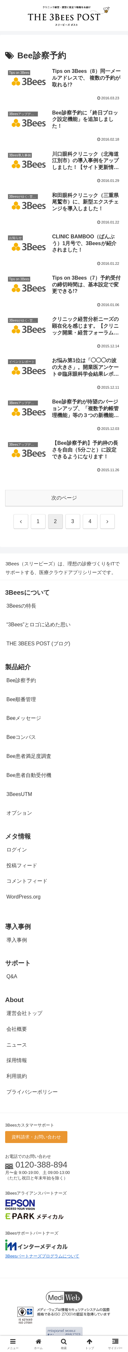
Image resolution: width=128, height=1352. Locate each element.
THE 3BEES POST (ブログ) (38, 643)
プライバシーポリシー (32, 1092)
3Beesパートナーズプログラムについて (42, 1256)
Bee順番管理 (21, 699)
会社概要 (16, 1029)
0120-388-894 (41, 1164)
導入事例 (16, 940)
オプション (19, 813)
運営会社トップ (24, 1013)
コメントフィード (26, 881)
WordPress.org (23, 897)
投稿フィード (21, 865)
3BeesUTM (19, 794)
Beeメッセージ (23, 718)
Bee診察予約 (21, 680)
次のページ (64, 498)
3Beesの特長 (21, 606)
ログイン (16, 849)
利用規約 (16, 1076)
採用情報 (16, 1060)
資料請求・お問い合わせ (36, 1136)
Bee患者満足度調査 (28, 756)
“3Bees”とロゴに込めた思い (38, 624)
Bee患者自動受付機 (28, 775)
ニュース (16, 1045)
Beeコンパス (21, 737)
